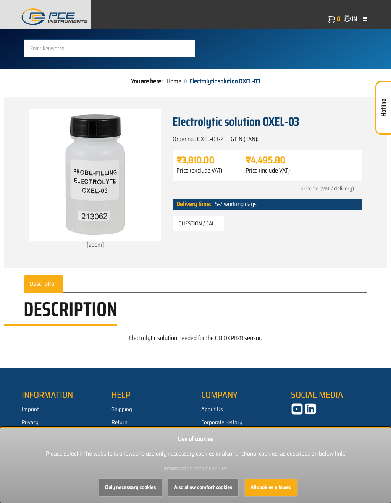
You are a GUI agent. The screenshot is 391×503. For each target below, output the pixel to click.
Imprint (30, 409)
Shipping (121, 409)
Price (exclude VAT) (199, 170)
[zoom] (95, 179)
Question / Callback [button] (201, 223)
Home (173, 81)
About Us (212, 409)
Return (119, 422)
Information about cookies (195, 468)
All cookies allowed (270, 487)
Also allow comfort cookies (203, 487)
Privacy (30, 422)
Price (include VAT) (268, 170)
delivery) (344, 188)
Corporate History (221, 422)
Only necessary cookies (130, 487)
